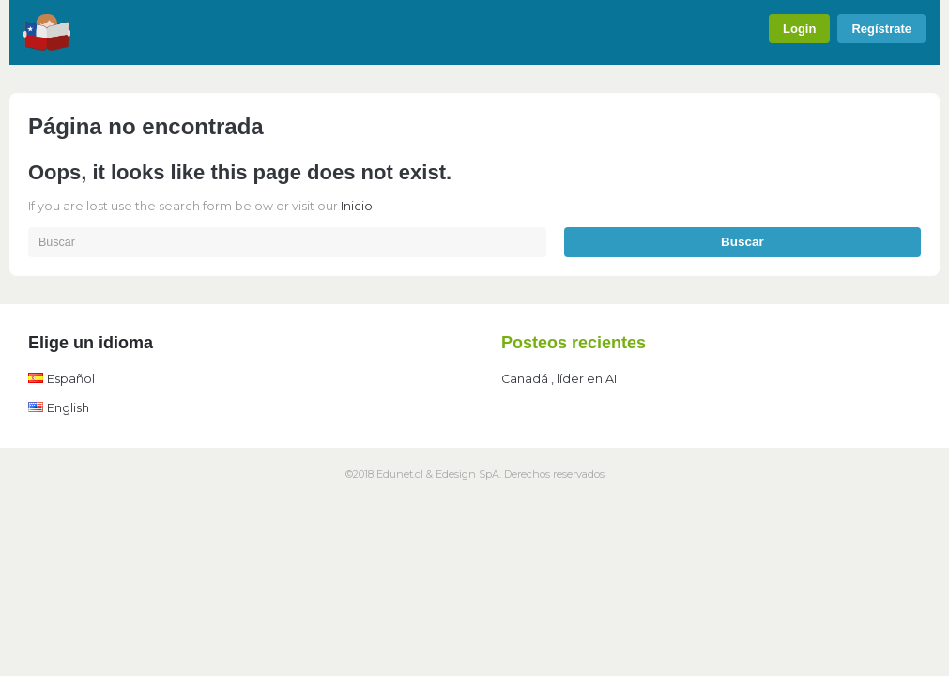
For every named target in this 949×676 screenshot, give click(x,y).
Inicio (357, 206)
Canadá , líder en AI (559, 379)
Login (799, 29)
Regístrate (881, 29)
